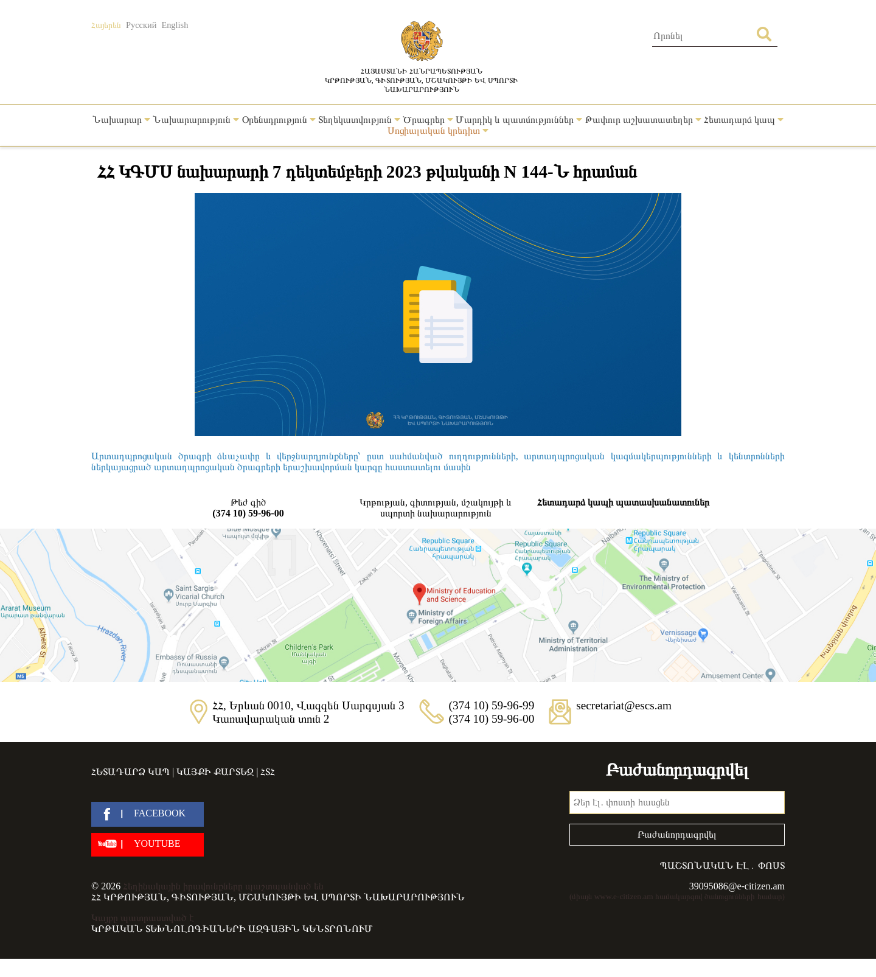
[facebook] (147, 814)
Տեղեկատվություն (359, 119)
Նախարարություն (196, 119)
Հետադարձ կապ (744, 119)
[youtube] (147, 845)
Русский (141, 25)
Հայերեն (106, 25)
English (174, 25)
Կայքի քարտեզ (215, 772)
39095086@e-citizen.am (737, 886)
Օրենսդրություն (279, 119)
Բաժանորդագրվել (677, 834)
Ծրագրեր (428, 119)
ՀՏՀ (267, 772)
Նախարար (121, 119)
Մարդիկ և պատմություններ (519, 119)
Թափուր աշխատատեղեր (643, 119)
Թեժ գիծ (248, 508)
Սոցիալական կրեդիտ (438, 130)
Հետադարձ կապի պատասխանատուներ (623, 502)
